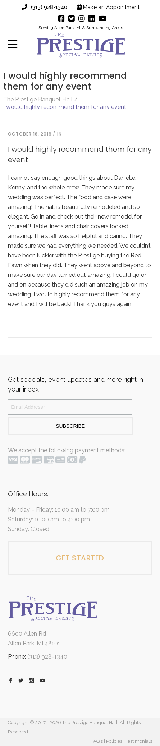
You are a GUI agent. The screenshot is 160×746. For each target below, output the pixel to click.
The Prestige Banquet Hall (38, 99)
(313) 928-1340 (44, 7)
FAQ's (97, 741)
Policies (114, 741)
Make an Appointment (108, 7)
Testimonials (138, 741)
